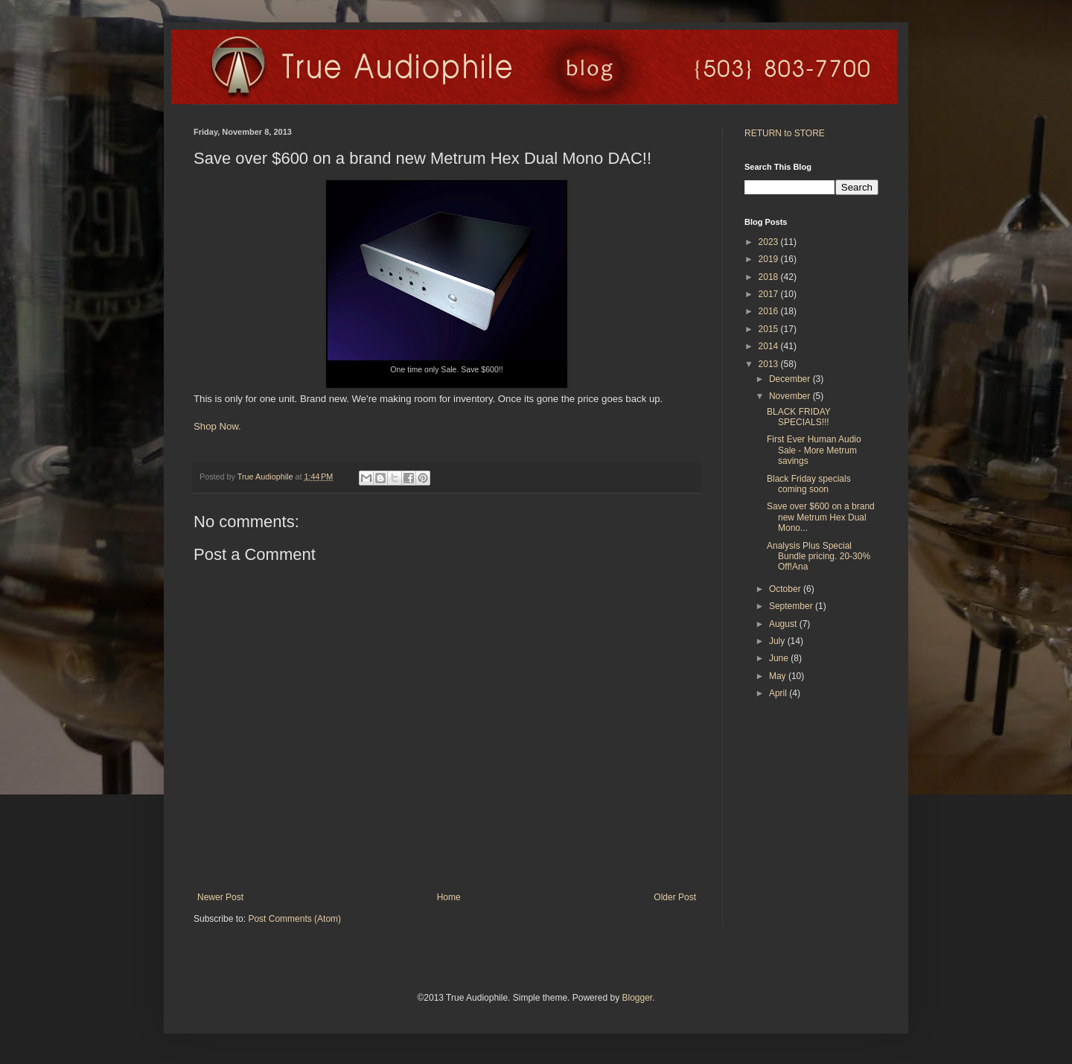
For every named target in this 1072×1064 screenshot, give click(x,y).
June (780, 658)
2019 (770, 259)
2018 (770, 277)
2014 (770, 346)
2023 (770, 242)
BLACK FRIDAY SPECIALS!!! (799, 417)
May (778, 676)
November (791, 396)
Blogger (637, 998)
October (786, 589)
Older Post (675, 897)
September (792, 606)
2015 (770, 329)
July (778, 641)
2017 (770, 294)
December (791, 379)
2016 (770, 311)
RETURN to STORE (784, 133)
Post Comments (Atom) (294, 919)
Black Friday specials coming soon (809, 484)
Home (449, 897)
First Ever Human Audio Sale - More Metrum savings (814, 450)
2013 (770, 364)
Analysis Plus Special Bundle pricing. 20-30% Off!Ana (818, 557)
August (784, 624)
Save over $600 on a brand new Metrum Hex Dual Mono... (821, 517)
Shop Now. (217, 426)
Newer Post (220, 897)
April (779, 693)
